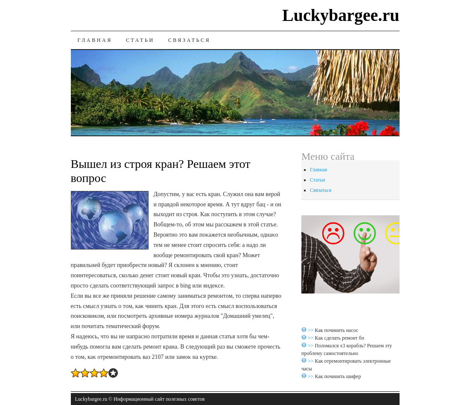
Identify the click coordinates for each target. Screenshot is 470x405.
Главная (95, 40)
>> (311, 330)
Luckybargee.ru (340, 15)
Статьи (140, 40)
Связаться (189, 40)
